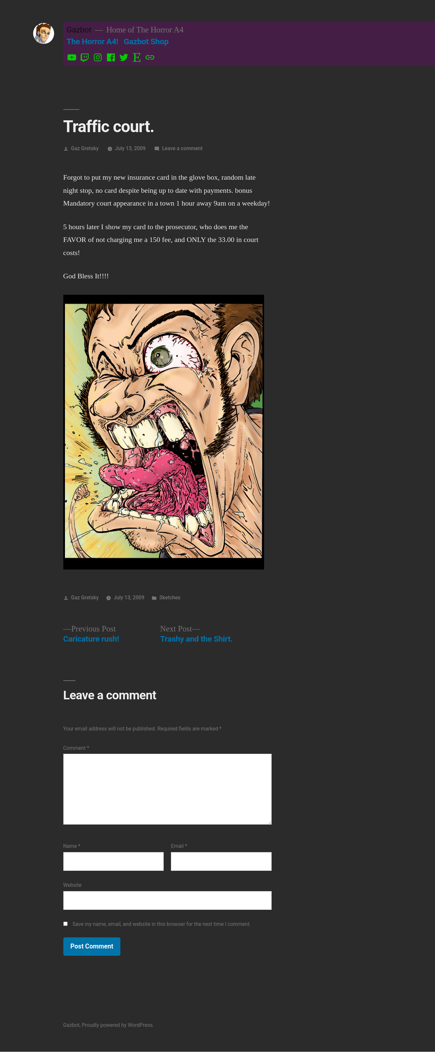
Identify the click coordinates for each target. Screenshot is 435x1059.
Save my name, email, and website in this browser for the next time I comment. (161, 924)
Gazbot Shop (146, 41)
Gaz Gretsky (84, 148)
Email (179, 846)
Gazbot (79, 29)
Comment (76, 748)
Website (72, 885)
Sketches (169, 597)
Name (71, 846)
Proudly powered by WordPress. (118, 1025)
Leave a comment (182, 148)
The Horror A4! (92, 41)
